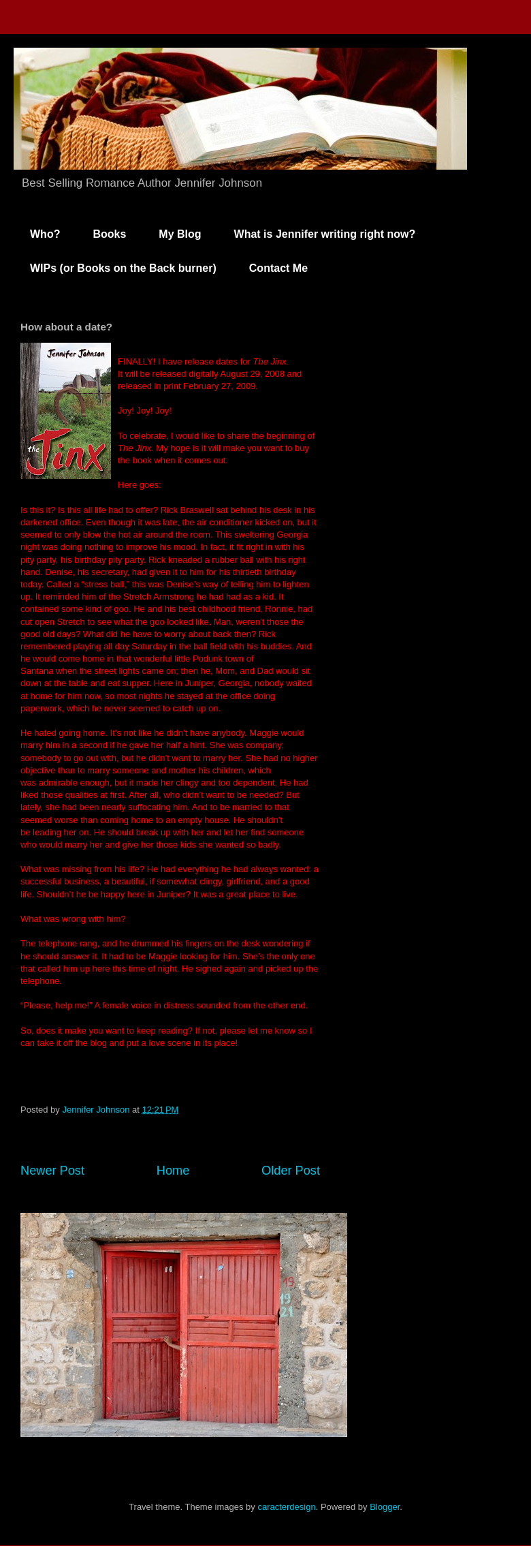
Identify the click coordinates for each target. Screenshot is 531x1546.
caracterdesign (286, 1507)
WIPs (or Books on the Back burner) (123, 268)
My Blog (180, 234)
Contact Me (278, 268)
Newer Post (52, 1170)
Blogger (385, 1507)
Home (173, 1170)
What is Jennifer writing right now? (325, 234)
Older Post (290, 1170)
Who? (45, 234)
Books (109, 234)
